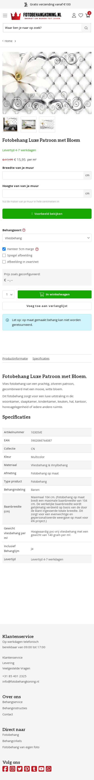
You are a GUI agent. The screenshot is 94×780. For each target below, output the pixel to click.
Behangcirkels (12, 741)
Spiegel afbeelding (19, 255)
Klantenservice (12, 657)
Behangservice (12, 702)
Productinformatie (15, 358)
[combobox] (47, 27)
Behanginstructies (14, 708)
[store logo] (33, 16)
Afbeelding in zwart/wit (23, 262)
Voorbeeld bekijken (47, 214)
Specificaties (41, 358)
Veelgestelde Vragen (16, 668)
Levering (8, 663)
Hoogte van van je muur (20, 186)
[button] (37, 249)
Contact (7, 714)
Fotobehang (10, 735)
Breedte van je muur (18, 168)
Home (8, 41)
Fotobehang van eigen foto (20, 747)
